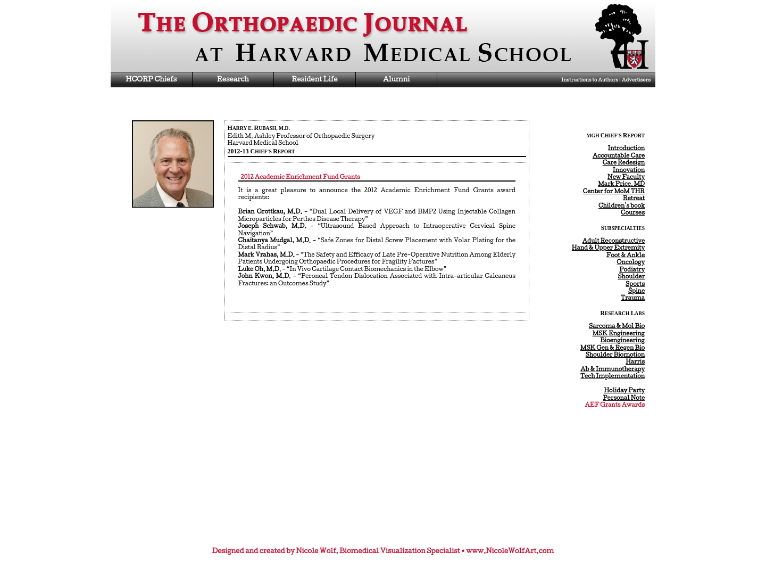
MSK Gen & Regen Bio (612, 347)
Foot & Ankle (625, 255)
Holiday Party (624, 390)
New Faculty (626, 177)
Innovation (629, 170)
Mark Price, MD (621, 183)
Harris (635, 361)
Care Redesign (624, 162)
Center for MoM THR (614, 191)
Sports (635, 284)
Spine (636, 290)
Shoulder (631, 276)
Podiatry (632, 269)
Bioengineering (622, 340)
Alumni (396, 79)
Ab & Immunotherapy (612, 369)
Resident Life (314, 79)
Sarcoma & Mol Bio (617, 326)
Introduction (626, 148)
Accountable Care (619, 155)
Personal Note (624, 397)
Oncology (631, 262)
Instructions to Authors (589, 80)
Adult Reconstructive (613, 240)
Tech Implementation (612, 376)
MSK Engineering (619, 333)
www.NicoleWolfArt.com (510, 551)
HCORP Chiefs (151, 79)
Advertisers (636, 80)
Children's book (621, 205)
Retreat (634, 198)
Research (233, 79)
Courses (633, 212)
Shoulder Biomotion (615, 354)
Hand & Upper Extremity (608, 247)
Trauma (633, 297)
